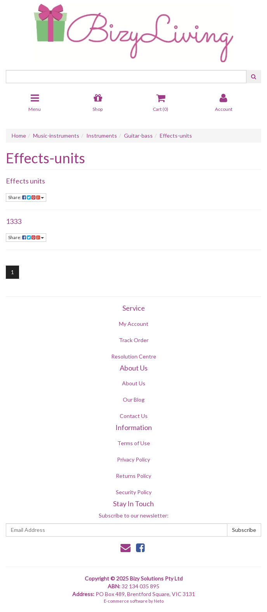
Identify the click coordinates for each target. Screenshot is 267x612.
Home (19, 135)
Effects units (25, 181)
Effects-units (176, 135)
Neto (159, 600)
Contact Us (134, 416)
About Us (133, 383)
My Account (133, 323)
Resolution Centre (133, 356)
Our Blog (134, 399)
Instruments (101, 135)
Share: (26, 197)
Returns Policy (133, 475)
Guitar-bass (138, 135)
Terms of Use (133, 443)
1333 (13, 221)
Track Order (133, 340)
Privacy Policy (133, 459)
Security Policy (134, 492)
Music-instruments (56, 135)
